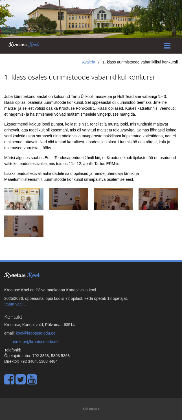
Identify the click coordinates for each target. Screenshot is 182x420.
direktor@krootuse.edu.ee (35, 341)
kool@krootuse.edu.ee (35, 333)
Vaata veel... (15, 304)
